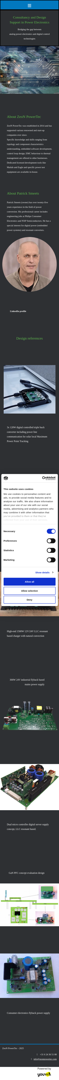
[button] (18, 311)
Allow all (29, 581)
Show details (42, 572)
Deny (29, 599)
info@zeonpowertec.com (45, 1059)
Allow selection (29, 590)
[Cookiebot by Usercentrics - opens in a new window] (42, 478)
